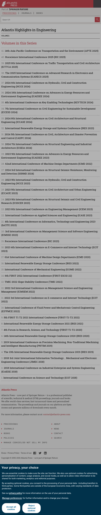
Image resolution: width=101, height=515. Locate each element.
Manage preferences (12, 498)
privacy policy (15, 493)
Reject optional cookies (31, 508)
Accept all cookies (11, 508)
